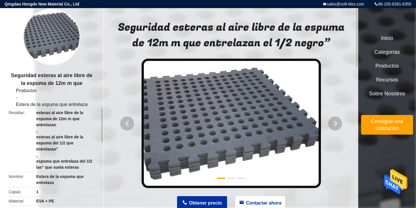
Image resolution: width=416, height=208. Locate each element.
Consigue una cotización (387, 124)
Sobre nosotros (387, 93)
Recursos (387, 80)
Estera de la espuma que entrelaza (52, 104)
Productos (26, 90)
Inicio (387, 38)
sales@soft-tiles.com (345, 4)
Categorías (387, 52)
